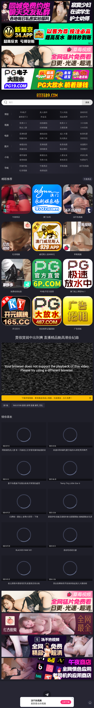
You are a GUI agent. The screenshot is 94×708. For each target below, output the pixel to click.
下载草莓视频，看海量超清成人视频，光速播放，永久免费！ (56, 398)
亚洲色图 (43, 144)
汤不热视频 (84, 166)
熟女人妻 (23, 127)
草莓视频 (63, 166)
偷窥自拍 (23, 144)
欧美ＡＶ (63, 123)
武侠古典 (84, 155)
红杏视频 (23, 170)
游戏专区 (84, 112)
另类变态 (84, 138)
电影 (6, 135)
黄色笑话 (63, 159)
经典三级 (43, 138)
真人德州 (43, 112)
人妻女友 (63, 155)
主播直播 (63, 127)
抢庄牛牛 (84, 116)
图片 (6, 146)
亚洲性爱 (23, 133)
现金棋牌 (63, 116)
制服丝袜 (23, 138)
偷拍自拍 (43, 133)
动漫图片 (84, 144)
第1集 (5, 405)
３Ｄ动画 (84, 123)
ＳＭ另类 (84, 127)
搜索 (87, 102)
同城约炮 (23, 166)
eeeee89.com (47, 95)
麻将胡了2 (23, 116)
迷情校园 (23, 159)
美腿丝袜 (23, 149)
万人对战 (63, 112)
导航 (6, 167)
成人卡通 (63, 133)
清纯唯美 (43, 149)
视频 (6, 124)
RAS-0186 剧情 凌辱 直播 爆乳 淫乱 (28, 405)
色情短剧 (43, 170)
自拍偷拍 (43, 123)
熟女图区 (63, 149)
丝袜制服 (43, 127)
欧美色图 (63, 144)
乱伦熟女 (63, 138)
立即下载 (66, 702)
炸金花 (43, 116)
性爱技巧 (84, 159)
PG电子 (23, 112)
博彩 (6, 114)
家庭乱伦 (43, 155)
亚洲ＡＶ (23, 123)
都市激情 (23, 155)
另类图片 (84, 149)
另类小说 (43, 159)
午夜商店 (43, 166)
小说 (6, 157)
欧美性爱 (84, 133)
